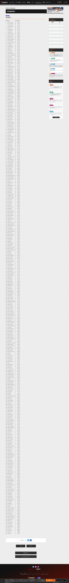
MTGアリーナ (48, 2)
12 (52, 27)
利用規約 (21, 573)
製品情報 (28, 2)
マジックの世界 (18, 2)
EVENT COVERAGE (5, 4)
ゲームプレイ (24, 2)
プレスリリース (37, 574)
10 (52, 30)
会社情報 (42, 574)
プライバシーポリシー (30, 573)
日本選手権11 (10, 4)
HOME (1, 4)
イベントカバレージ (38, 2)
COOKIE (33, 574)
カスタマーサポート (37, 573)
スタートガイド (11, 2)
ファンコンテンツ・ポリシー (45, 573)
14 (52, 23)
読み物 (44, 2)
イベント (32, 2)
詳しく (58, 582)
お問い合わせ (46, 574)
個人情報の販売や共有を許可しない (26, 574)
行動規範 (24, 573)
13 (52, 25)
